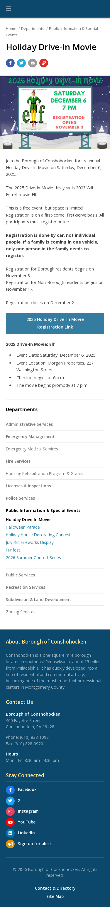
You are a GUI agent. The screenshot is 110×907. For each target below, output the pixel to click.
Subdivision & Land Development (38, 599)
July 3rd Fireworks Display (30, 542)
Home (11, 28)
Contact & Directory (55, 888)
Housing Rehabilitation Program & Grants (44, 473)
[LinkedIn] (10, 833)
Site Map (55, 896)
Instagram (28, 811)
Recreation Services (25, 587)
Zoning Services (20, 612)
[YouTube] (10, 822)
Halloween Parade (23, 527)
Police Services (20, 498)
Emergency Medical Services (32, 449)
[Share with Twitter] (21, 63)
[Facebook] (10, 790)
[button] (8, 8)
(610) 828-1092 (34, 737)
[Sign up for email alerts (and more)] (10, 844)
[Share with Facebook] (10, 63)
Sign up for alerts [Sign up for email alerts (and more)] (35, 843)
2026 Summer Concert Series (33, 557)
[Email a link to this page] (32, 63)
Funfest (13, 550)
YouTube (26, 822)
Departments (32, 28)
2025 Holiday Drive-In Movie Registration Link (55, 323)
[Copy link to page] (43, 63)
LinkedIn (26, 832)
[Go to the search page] (100, 8)
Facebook (27, 789)
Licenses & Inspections (28, 486)
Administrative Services (29, 424)
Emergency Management (30, 436)
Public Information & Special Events (43, 510)
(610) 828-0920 (28, 743)
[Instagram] (10, 811)
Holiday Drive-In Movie (28, 519)
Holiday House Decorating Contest (38, 534)
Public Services (20, 575)
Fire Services (18, 461)
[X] (10, 801)
